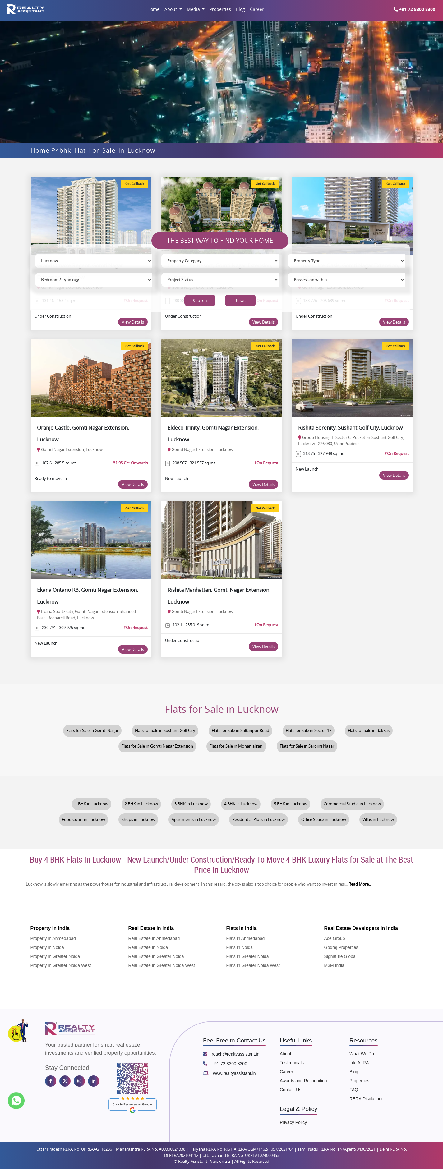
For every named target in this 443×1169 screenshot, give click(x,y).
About (171, 9)
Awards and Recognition (303, 1080)
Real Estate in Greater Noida (156, 956)
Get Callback (134, 184)
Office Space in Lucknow (323, 819)
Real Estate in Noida (148, 947)
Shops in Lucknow (138, 819)
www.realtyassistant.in (229, 1073)
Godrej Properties (341, 947)
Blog (240, 9)
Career (257, 9)
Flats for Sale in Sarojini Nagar (307, 746)
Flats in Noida (239, 947)
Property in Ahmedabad (53, 938)
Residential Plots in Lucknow (258, 819)
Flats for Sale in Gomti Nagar (92, 730)
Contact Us (290, 1089)
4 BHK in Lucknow (240, 804)
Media (194, 9)
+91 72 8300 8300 (416, 9)
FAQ (353, 1089)
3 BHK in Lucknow (191, 804)
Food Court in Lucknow (83, 819)
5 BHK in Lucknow (290, 804)
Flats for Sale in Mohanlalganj (236, 746)
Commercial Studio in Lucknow (352, 804)
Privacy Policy (293, 1122)
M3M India (334, 965)
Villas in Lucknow (378, 819)
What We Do (361, 1053)
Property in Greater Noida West (60, 965)
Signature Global (340, 956)
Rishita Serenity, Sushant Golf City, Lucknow (350, 427)
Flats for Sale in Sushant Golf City (165, 730)
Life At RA (359, 1062)
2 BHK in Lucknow (141, 804)
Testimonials (292, 1062)
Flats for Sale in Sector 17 (308, 730)
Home (153, 9)
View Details (133, 322)
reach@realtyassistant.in (231, 1054)
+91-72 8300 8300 (225, 1063)
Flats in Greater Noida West (253, 965)
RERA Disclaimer (366, 1098)
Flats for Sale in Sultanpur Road (240, 730)
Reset (240, 300)
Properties (220, 9)
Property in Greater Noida (55, 956)
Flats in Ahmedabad (245, 938)
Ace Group (334, 938)
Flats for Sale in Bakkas (369, 730)
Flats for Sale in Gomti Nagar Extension (157, 746)
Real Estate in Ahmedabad (154, 938)
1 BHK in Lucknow (91, 804)
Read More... (359, 884)
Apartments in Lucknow (194, 819)
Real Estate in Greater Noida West (161, 965)
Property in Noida (47, 947)
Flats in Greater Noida (247, 956)
